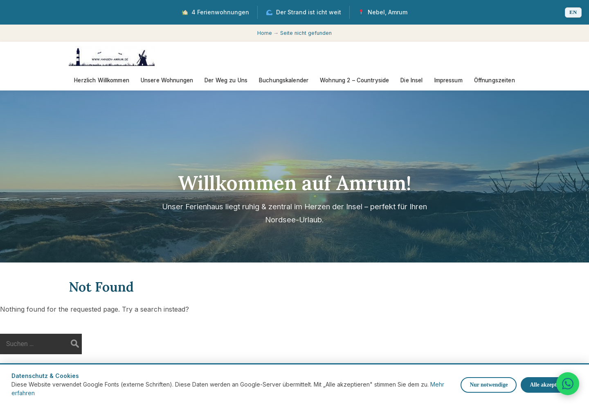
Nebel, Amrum (382, 12)
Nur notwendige (489, 385)
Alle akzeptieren (549, 385)
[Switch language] (573, 12)
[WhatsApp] (567, 383)
